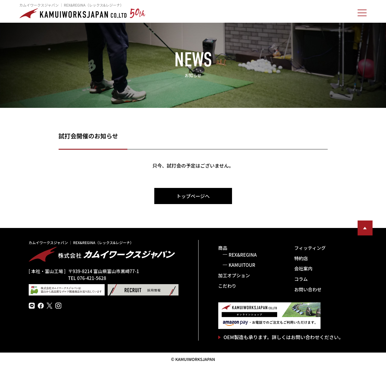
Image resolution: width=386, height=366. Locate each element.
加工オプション (234, 275)
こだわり (227, 285)
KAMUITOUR (242, 264)
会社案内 (303, 268)
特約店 (301, 258)
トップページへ (193, 196)
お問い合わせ (307, 289)
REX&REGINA (243, 254)
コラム (301, 278)
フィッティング (310, 247)
